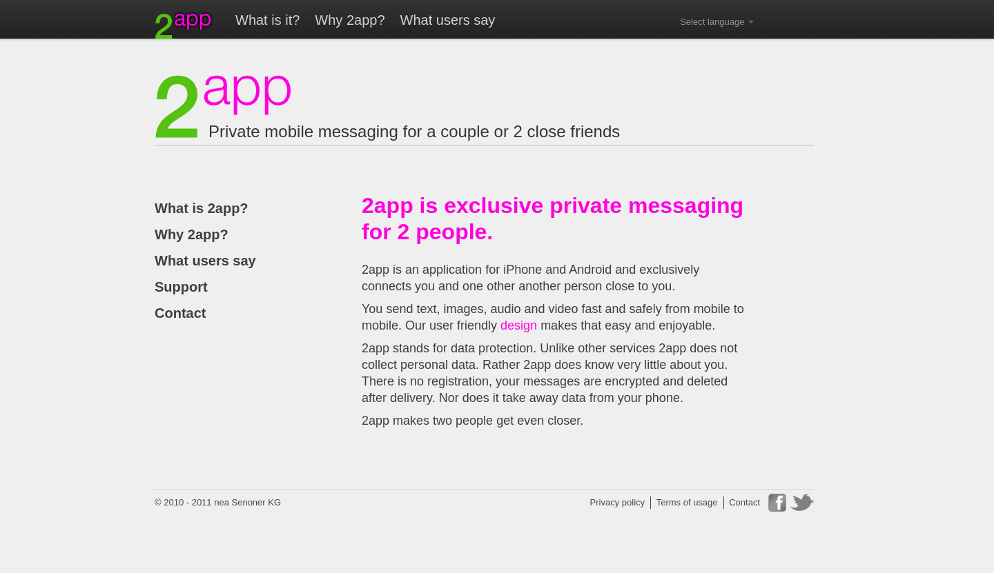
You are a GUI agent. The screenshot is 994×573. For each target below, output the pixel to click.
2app (184, 25)
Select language (717, 22)
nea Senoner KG (247, 502)
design (518, 325)
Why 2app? (349, 20)
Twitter (802, 503)
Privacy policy (617, 502)
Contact (180, 313)
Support (181, 286)
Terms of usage (687, 502)
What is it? (267, 20)
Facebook (777, 503)
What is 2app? (201, 208)
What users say (448, 20)
